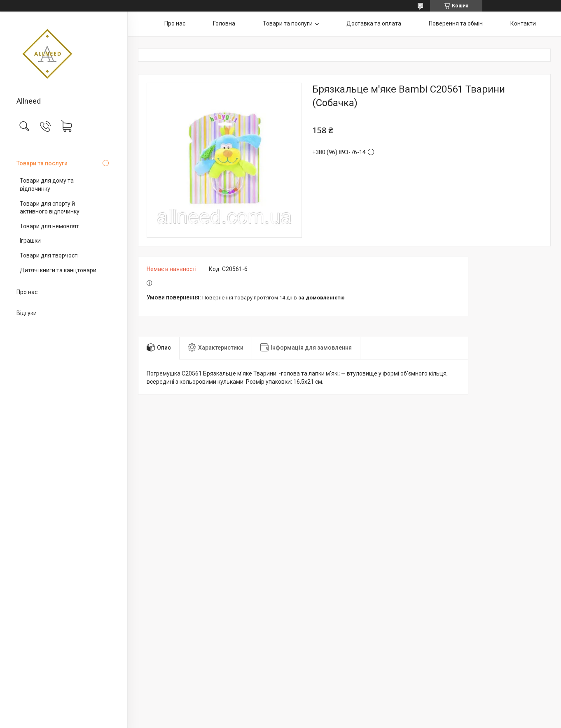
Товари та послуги (42, 163)
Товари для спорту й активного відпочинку (49, 207)
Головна (224, 23)
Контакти (523, 23)
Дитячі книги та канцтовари (58, 270)
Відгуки (26, 313)
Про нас (26, 292)
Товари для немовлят (49, 226)
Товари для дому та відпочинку (47, 184)
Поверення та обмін (456, 23)
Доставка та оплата (373, 23)
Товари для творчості (49, 255)
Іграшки (30, 240)
